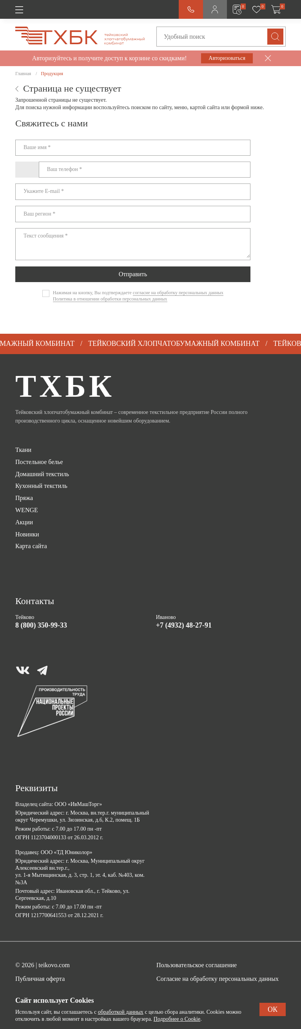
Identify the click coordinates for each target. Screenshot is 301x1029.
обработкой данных (120, 1012)
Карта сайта (31, 546)
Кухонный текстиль (41, 485)
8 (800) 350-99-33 (41, 625)
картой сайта (205, 107)
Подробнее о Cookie (177, 1019)
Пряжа (24, 498)
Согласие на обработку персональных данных (217, 978)
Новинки (27, 534)
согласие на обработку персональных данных (178, 292)
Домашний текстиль (42, 474)
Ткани (23, 449)
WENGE (26, 510)
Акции (24, 522)
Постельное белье (39, 462)
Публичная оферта (40, 978)
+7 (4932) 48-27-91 (184, 625)
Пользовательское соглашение (196, 965)
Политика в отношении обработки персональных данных (110, 299)
